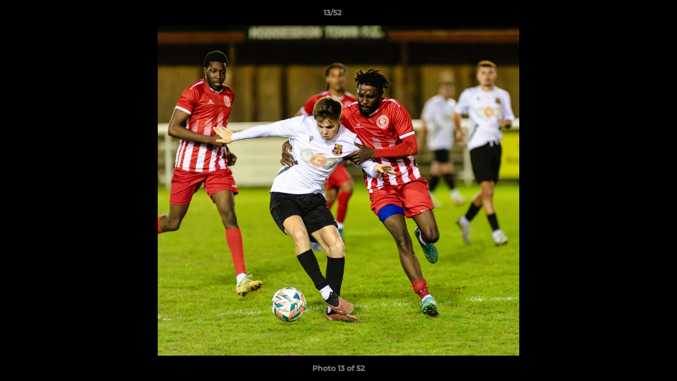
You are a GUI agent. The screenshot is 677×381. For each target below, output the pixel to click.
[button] (632, 15)
